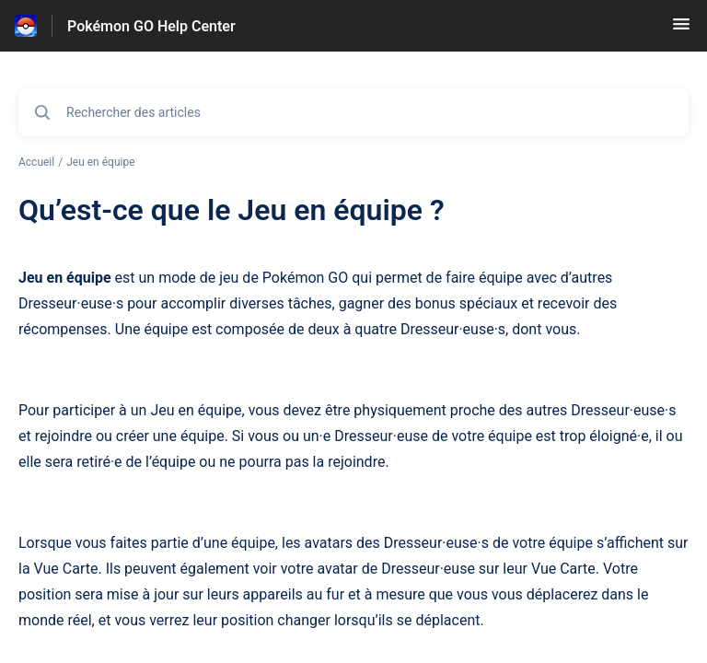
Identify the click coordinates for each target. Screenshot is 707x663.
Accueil (36, 162)
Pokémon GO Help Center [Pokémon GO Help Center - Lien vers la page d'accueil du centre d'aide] (151, 26)
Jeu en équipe (100, 162)
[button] (681, 30)
